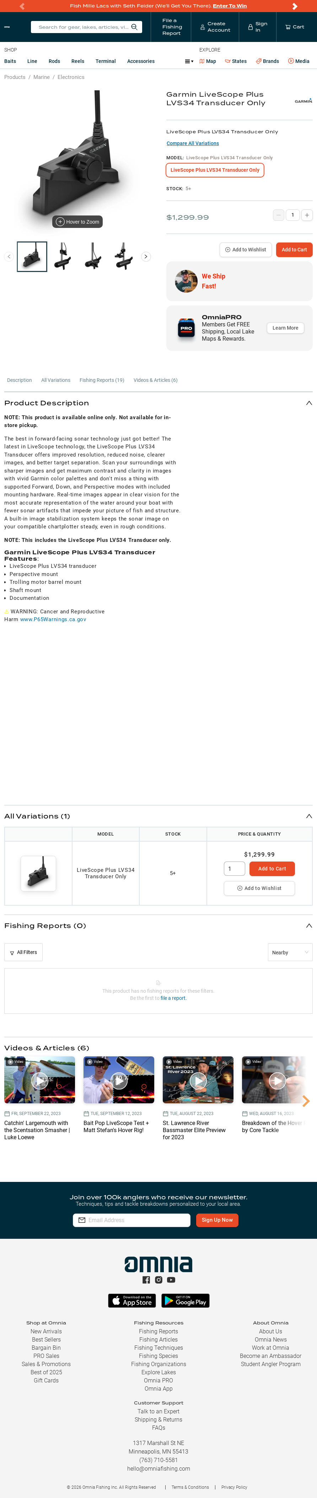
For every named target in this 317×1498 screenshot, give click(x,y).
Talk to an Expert (158, 1411)
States (236, 61)
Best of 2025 (46, 1372)
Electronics (71, 77)
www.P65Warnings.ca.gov (53, 619)
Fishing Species (158, 1356)
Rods (54, 61)
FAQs (158, 1427)
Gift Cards (46, 1380)
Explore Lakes (158, 1372)
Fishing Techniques (158, 1347)
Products (15, 77)
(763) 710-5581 (158, 1460)
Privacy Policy (234, 1487)
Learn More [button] (286, 328)
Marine (41, 77)
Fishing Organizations (158, 1364)
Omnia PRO (158, 1380)
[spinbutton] (234, 868)
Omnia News (271, 1339)
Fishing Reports (158, 1331)
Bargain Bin (46, 1347)
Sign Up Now (220, 1220)
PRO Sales (46, 1356)
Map (207, 61)
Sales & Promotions (46, 1364)
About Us (270, 1331)
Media (299, 61)
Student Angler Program (271, 1364)
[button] (158, 403)
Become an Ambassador (270, 1356)
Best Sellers (46, 1339)
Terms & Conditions (190, 1487)
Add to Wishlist (245, 249)
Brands (267, 61)
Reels (77, 61)
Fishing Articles (158, 1339)
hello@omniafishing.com (158, 1468)
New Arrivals (46, 1331)
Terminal (106, 61)
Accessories (141, 61)
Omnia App (159, 1388)
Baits (10, 61)
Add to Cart (294, 249)
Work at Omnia (270, 1347)
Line (32, 61)
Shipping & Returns (158, 1419)
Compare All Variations (193, 143)
